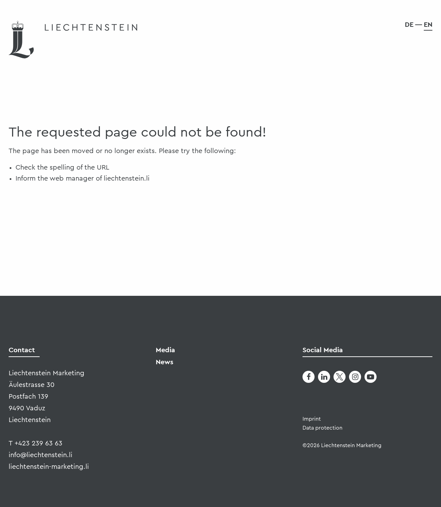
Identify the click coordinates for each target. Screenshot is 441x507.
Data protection (322, 428)
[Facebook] (308, 377)
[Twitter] (340, 377)
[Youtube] (371, 377)
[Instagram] (355, 377)
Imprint (311, 419)
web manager (72, 178)
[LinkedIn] (324, 377)
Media (165, 349)
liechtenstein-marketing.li (49, 466)
